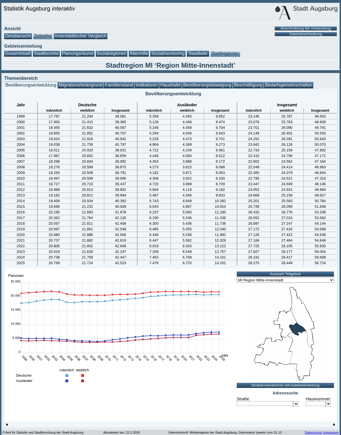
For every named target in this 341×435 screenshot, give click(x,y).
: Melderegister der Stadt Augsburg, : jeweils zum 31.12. (225, 432)
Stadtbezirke (46, 53)
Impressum (331, 432)
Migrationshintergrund (81, 85)
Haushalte (170, 85)
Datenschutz (313, 432)
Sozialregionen (112, 53)
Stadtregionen (225, 53)
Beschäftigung (248, 85)
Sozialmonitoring (167, 53)
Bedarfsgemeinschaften (288, 85)
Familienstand (119, 85)
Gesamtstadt (18, 53)
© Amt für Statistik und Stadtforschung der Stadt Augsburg (42, 432)
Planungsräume (78, 53)
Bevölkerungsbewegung (207, 85)
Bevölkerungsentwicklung (30, 85)
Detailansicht (18, 36)
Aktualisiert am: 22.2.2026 (121, 432)
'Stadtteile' (198, 53)
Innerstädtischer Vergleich (81, 36)
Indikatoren (147, 85)
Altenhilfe (139, 53)
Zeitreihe (43, 36)
